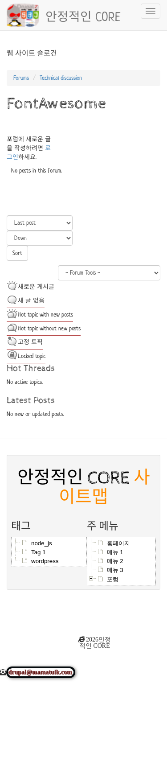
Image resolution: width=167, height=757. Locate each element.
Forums (21, 78)
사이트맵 (104, 487)
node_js (41, 543)
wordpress (44, 561)
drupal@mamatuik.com (41, 672)
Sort (17, 253)
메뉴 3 (115, 570)
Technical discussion (61, 78)
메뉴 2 (115, 561)
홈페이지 (118, 543)
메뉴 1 (115, 552)
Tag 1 (38, 552)
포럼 (112, 579)
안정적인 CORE (83, 15)
